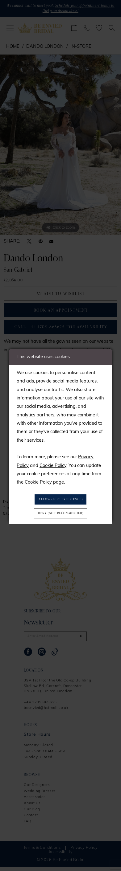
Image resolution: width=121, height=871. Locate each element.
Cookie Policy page (44, 482)
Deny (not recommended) (60, 513)
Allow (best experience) (60, 499)
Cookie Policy (53, 465)
